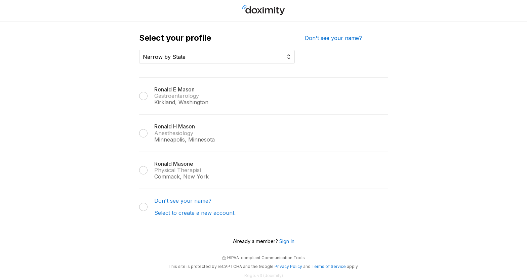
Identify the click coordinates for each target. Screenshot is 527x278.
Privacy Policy (288, 266)
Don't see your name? (333, 38)
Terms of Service (329, 266)
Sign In (286, 241)
